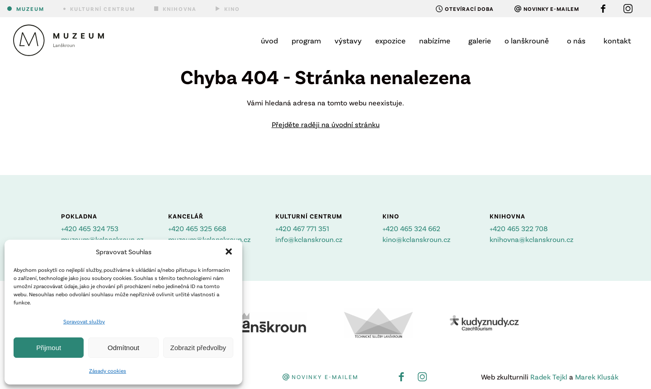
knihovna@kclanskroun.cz (531, 239)
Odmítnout (123, 347)
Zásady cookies (107, 370)
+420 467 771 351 (302, 228)
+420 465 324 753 (89, 228)
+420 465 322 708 (519, 228)
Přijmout (48, 347)
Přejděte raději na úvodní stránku (326, 124)
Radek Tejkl (548, 376)
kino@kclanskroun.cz (416, 239)
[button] (228, 251)
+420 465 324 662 (411, 228)
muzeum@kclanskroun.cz (102, 239)
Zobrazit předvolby (198, 347)
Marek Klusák (596, 376)
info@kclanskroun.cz (308, 239)
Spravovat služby (84, 321)
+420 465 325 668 (197, 228)
